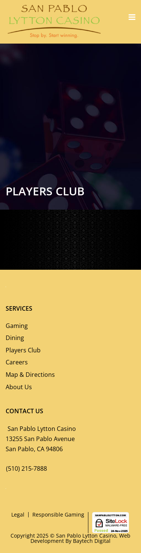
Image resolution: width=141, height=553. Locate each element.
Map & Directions (30, 374)
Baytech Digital (92, 540)
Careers (17, 362)
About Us (19, 387)
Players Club (23, 350)
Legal (17, 514)
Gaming (17, 326)
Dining (15, 338)
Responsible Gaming (58, 514)
